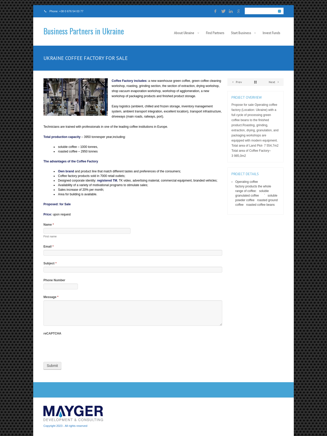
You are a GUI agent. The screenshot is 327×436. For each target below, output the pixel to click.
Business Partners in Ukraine (83, 31)
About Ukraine (184, 33)
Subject (49, 263)
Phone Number (54, 280)
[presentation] (82, 347)
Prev (236, 82)
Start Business (241, 33)
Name (48, 224)
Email (48, 246)
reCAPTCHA (52, 333)
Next (274, 82)
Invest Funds (271, 33)
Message (51, 297)
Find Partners (215, 33)
